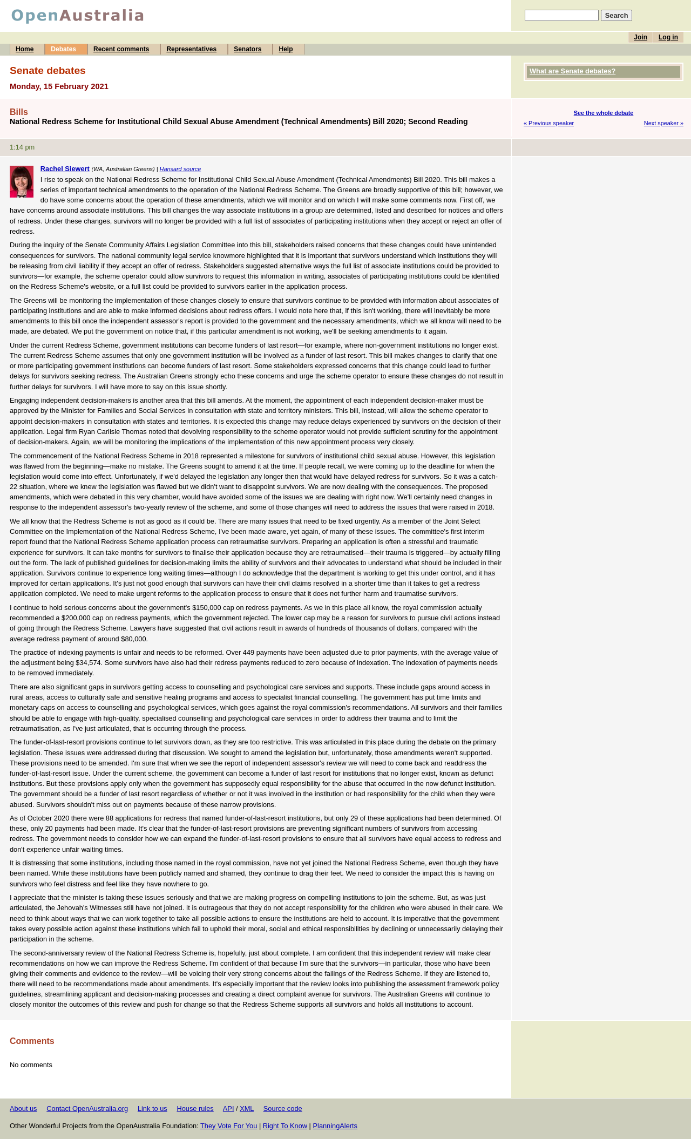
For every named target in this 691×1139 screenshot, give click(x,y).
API (228, 1108)
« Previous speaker (549, 123)
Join (640, 37)
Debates (63, 49)
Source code (282, 1108)
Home (24, 49)
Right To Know (285, 1126)
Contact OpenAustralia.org (87, 1108)
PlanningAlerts (335, 1126)
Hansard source (180, 169)
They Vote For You (228, 1126)
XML (247, 1108)
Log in (668, 37)
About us (23, 1108)
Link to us (152, 1108)
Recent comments (121, 49)
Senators (247, 49)
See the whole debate (604, 113)
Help (286, 49)
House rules (195, 1108)
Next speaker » (663, 123)
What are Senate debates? (572, 71)
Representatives (191, 49)
